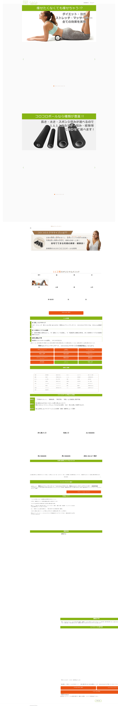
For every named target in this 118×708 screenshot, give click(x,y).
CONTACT (86, 2)
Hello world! (65, 695)
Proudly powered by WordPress (33, 706)
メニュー (92, 2)
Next (94, 60)
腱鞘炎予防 (63, 534)
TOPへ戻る (98, 701)
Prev (24, 60)
